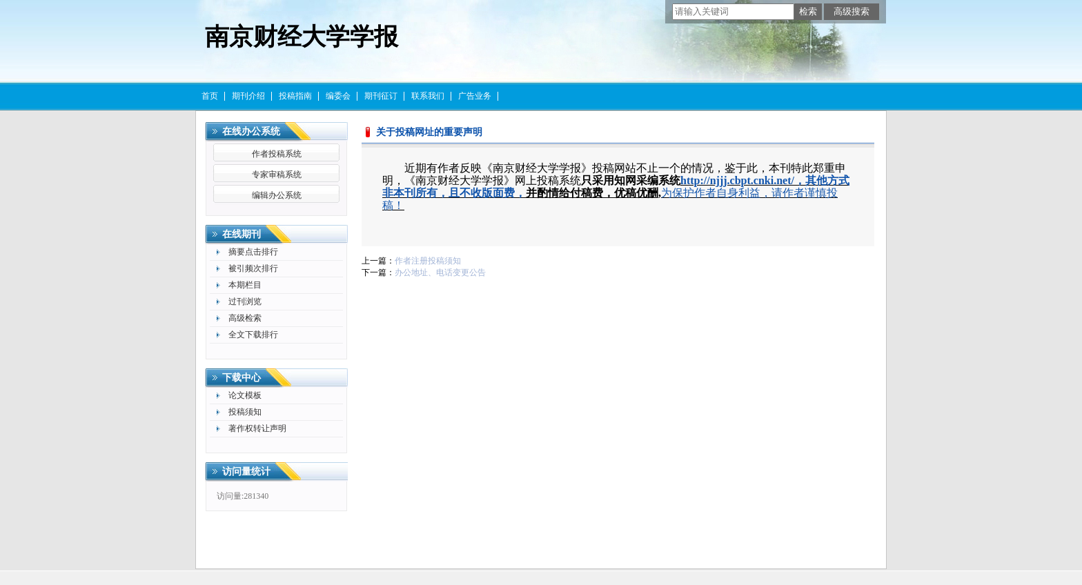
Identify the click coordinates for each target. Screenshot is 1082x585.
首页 (209, 96)
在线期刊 (241, 234)
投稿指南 (295, 96)
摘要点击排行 (253, 252)
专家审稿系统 (277, 174)
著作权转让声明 (257, 428)
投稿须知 (245, 412)
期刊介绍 (248, 96)
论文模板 (245, 395)
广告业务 (474, 96)
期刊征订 (380, 96)
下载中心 (241, 378)
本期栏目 (245, 285)
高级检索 (245, 318)
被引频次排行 (253, 268)
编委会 (338, 96)
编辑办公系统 (277, 195)
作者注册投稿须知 (428, 261)
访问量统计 (246, 471)
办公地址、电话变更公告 (440, 272)
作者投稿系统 (277, 154)
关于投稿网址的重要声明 (429, 132)
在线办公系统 (251, 131)
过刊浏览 (245, 301)
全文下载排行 (253, 334)
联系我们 (427, 96)
